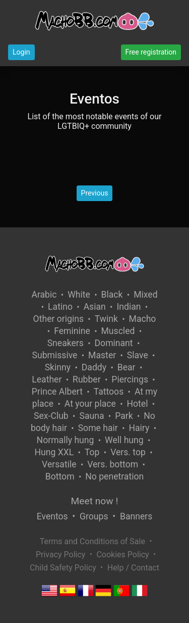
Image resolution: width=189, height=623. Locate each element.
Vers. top (128, 452)
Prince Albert (57, 392)
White (79, 295)
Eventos (52, 516)
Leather (46, 379)
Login (21, 52)
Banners (136, 516)
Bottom (60, 476)
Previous (94, 193)
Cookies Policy (122, 554)
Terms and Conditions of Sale (92, 541)
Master (102, 355)
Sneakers (65, 343)
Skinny (58, 367)
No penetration (114, 476)
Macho (142, 319)
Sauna (91, 416)
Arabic (43, 295)
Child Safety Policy (63, 567)
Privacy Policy (61, 554)
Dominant (114, 343)
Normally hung (65, 440)
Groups (94, 516)
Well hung (124, 440)
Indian (128, 307)
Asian (95, 307)
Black (112, 295)
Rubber (87, 379)
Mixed (145, 295)
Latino (60, 307)
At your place (90, 404)
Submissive (55, 355)
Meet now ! (94, 501)
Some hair (98, 428)
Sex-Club (51, 416)
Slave (137, 355)
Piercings (129, 379)
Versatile (59, 464)
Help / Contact (133, 567)
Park (124, 416)
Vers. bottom (112, 464)
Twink (106, 319)
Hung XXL (54, 452)
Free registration (150, 52)
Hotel (137, 404)
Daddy (94, 367)
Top (92, 452)
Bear (126, 367)
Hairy (139, 428)
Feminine (72, 331)
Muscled (118, 331)
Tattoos (109, 392)
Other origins (58, 319)
